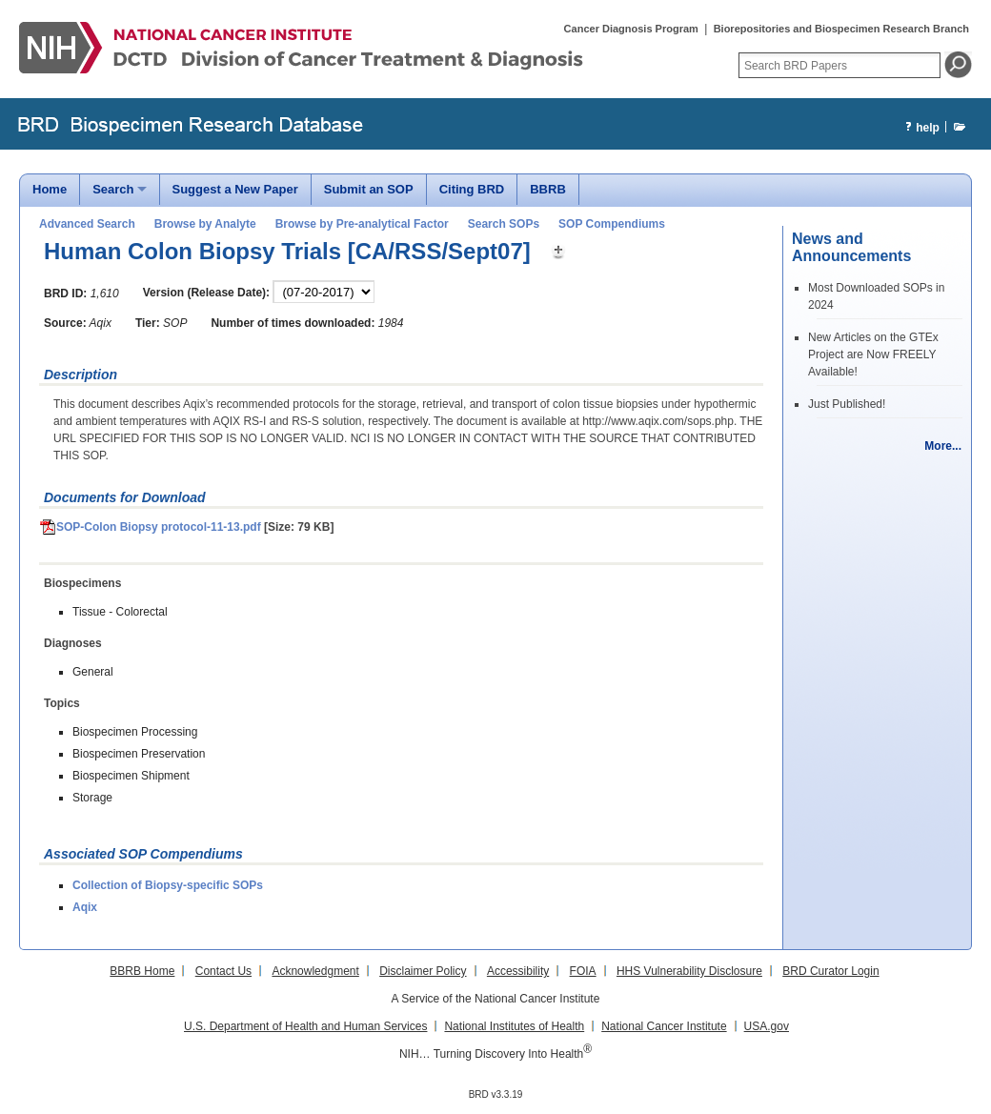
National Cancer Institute (663, 1026)
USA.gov (766, 1026)
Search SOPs (503, 224)
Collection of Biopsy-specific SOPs (167, 885)
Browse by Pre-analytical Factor (362, 224)
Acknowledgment (315, 971)
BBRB (548, 189)
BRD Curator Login (830, 971)
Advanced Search (87, 224)
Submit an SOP (369, 189)
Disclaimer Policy (422, 971)
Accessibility (518, 971)
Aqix (84, 907)
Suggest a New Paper (235, 189)
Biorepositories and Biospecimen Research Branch (841, 28)
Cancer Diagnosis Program (631, 28)
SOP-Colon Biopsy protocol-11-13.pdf (150, 527)
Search (112, 189)
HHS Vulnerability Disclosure (689, 971)
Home (49, 189)
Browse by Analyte (205, 224)
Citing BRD (472, 189)
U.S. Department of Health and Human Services (305, 1026)
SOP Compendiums (611, 224)
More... (942, 446)
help (920, 128)
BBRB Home (142, 971)
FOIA (583, 971)
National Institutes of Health (514, 1026)
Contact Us (223, 971)
